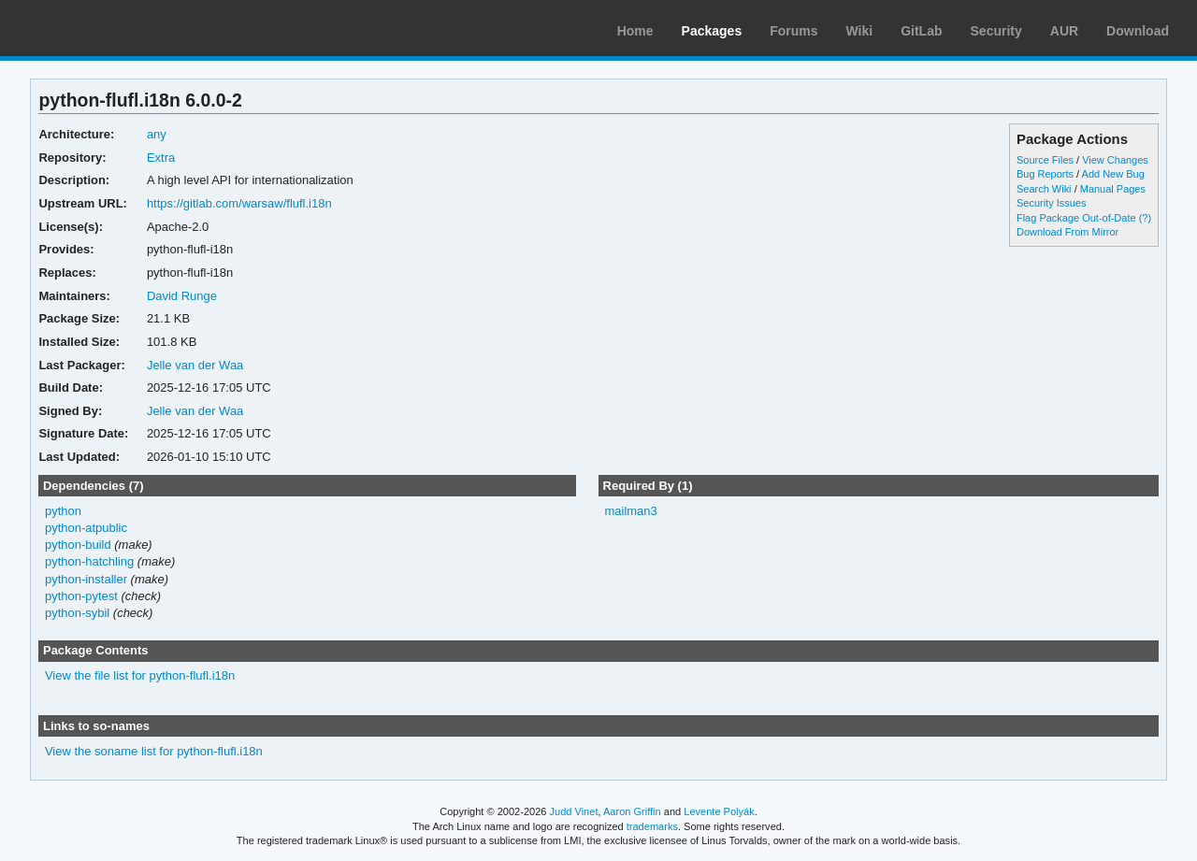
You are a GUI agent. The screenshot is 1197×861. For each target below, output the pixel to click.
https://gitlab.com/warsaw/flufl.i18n (239, 203)
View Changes (1115, 159)
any (156, 134)
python (63, 511)
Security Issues (1051, 202)
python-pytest (81, 596)
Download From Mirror (1067, 231)
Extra (161, 158)
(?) (1145, 217)
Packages (712, 30)
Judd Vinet (574, 811)
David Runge (182, 296)
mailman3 (630, 511)
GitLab (921, 30)
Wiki (859, 30)
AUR (1064, 30)
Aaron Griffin (632, 811)
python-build (78, 545)
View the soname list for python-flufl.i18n (154, 751)
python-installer (86, 579)
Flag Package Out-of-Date (1076, 217)
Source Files (1045, 159)
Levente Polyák (719, 811)
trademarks (652, 826)
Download (1137, 30)
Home (635, 30)
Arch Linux (103, 28)
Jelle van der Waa (195, 365)
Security (996, 30)
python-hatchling (89, 561)
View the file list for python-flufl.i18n (140, 675)
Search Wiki (1044, 188)
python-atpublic (86, 528)
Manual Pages (1113, 188)
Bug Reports (1045, 173)
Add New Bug (1113, 173)
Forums (793, 30)
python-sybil (77, 613)
